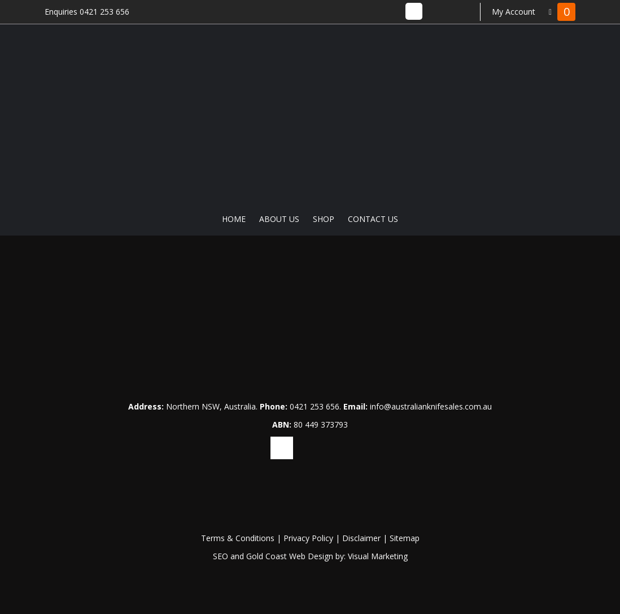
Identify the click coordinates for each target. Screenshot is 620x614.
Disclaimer (361, 538)
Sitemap (405, 538)
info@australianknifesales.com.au (431, 406)
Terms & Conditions (237, 538)
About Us (279, 219)
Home (234, 219)
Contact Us (373, 219)
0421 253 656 (314, 406)
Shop (323, 219)
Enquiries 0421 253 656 (87, 11)
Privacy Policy (308, 538)
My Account (513, 11)
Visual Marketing (378, 556)
